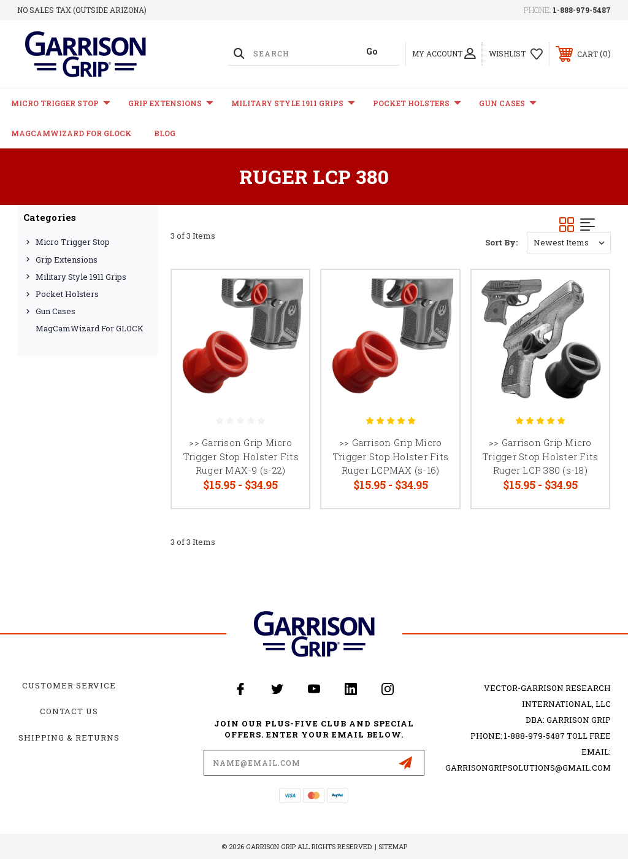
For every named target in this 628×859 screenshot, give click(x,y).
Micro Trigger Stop (60, 103)
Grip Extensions (170, 103)
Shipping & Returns (69, 737)
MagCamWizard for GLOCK (71, 133)
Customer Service (69, 685)
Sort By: (501, 242)
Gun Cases (508, 103)
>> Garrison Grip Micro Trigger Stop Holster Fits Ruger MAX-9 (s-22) (241, 456)
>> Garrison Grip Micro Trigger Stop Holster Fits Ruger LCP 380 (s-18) (540, 456)
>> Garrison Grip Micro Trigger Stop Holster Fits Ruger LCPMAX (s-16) (390, 456)
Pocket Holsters (417, 103)
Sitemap (392, 846)
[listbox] (569, 242)
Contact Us (69, 711)
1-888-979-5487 (582, 10)
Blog (164, 133)
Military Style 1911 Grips (293, 103)
